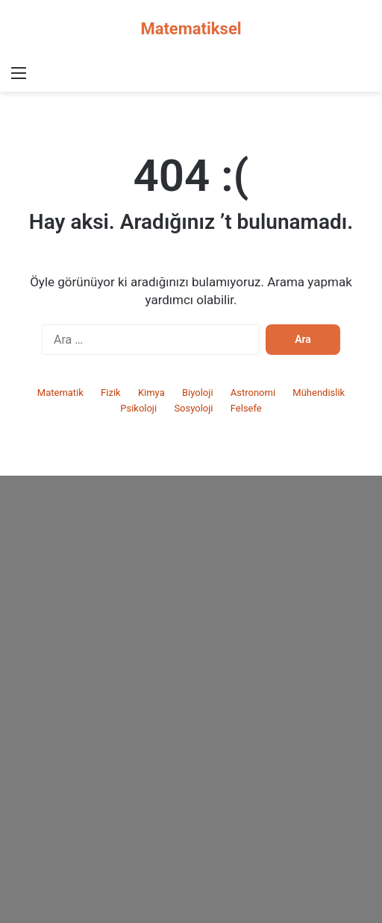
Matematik (60, 392)
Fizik (111, 392)
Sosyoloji (193, 408)
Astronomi (253, 392)
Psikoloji (138, 408)
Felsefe (246, 408)
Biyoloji (197, 392)
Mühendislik (318, 392)
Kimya (151, 392)
